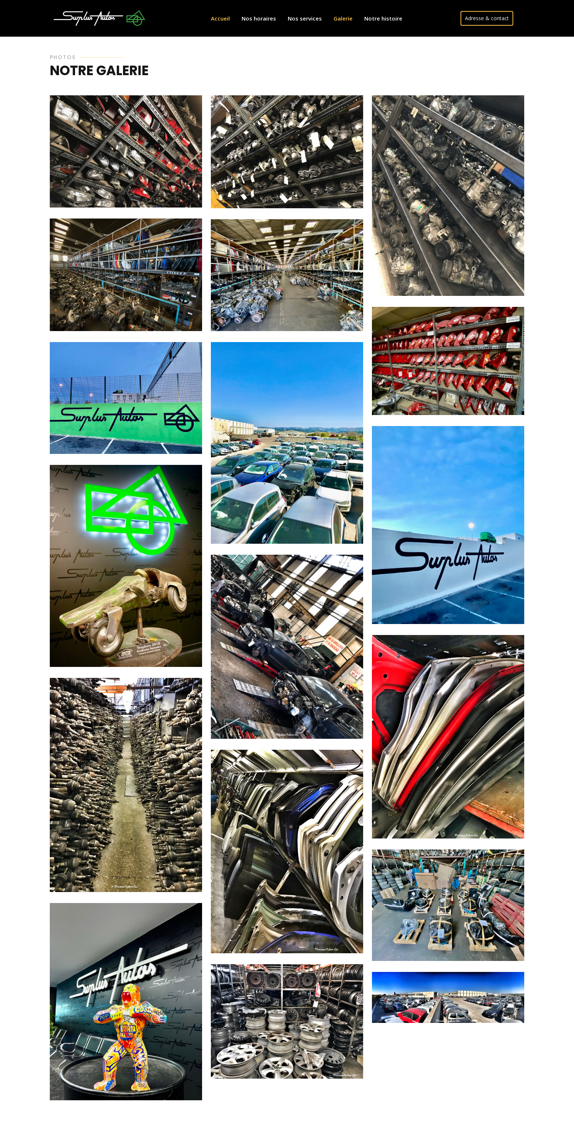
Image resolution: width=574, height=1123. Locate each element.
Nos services (305, 18)
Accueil (220, 18)
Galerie (343, 18)
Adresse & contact (487, 18)
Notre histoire (383, 18)
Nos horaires (259, 18)
